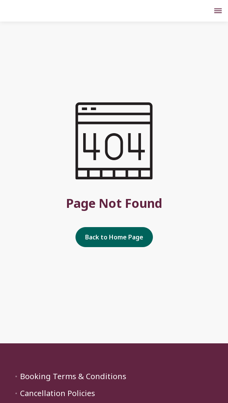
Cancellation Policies (57, 393)
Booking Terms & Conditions (73, 376)
